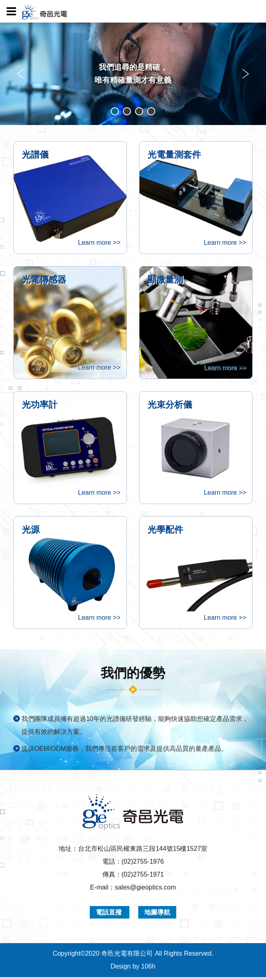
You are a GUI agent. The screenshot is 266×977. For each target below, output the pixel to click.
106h (148, 966)
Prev (21, 74)
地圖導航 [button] (157, 912)
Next (244, 74)
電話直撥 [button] (109, 912)
